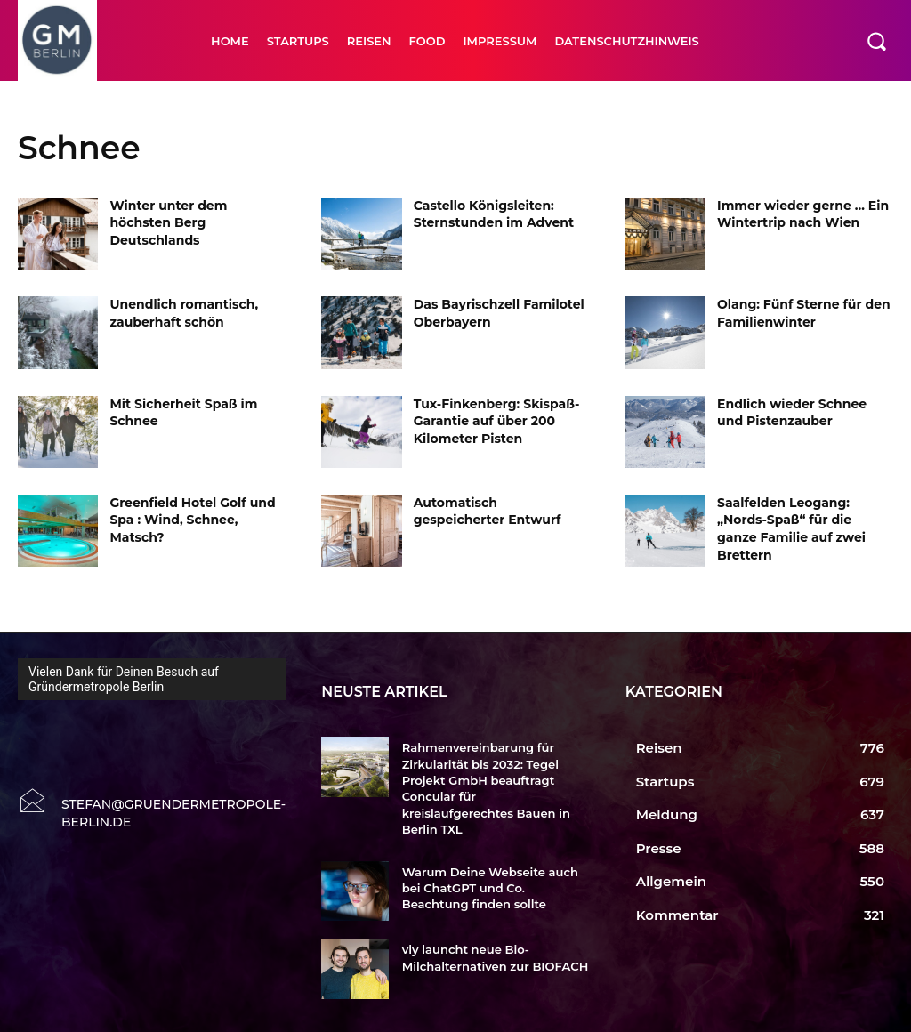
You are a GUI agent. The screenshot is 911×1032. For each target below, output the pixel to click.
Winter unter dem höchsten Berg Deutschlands (168, 223)
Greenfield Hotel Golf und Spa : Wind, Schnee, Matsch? (192, 520)
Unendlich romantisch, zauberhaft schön (183, 313)
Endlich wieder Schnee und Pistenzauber (792, 413)
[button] (876, 41)
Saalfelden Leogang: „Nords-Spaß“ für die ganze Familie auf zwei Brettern (791, 529)
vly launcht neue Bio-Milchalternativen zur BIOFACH (494, 940)
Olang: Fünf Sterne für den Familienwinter (804, 313)
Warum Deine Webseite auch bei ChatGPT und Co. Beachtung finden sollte (489, 870)
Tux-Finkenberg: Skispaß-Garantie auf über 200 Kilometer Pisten (497, 421)
